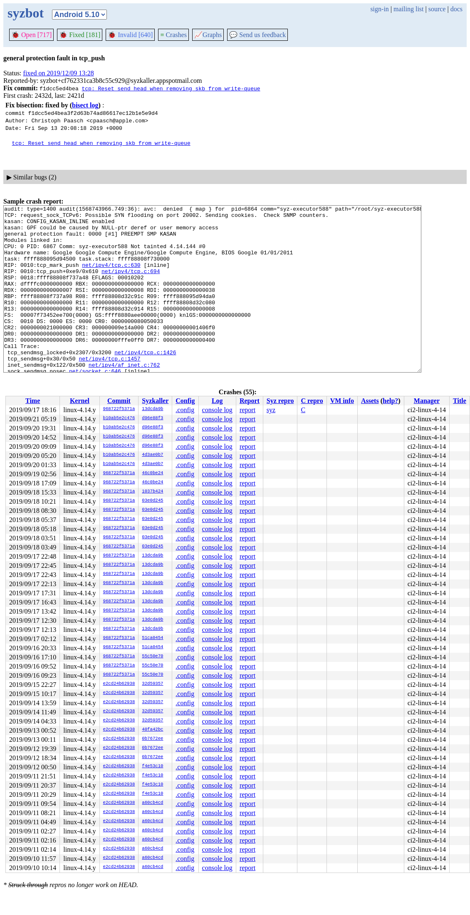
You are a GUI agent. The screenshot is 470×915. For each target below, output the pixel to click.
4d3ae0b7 (152, 455)
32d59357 (152, 684)
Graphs (208, 34)
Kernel (79, 400)
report (247, 409)
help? (390, 400)
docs (456, 8)
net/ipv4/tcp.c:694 (130, 284)
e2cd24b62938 (119, 684)
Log (217, 400)
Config (185, 400)
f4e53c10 (152, 766)
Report (250, 400)
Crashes (173, 34)
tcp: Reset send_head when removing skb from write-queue (171, 88)
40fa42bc (152, 730)
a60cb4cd (152, 803)
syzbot (25, 12)
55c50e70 (152, 656)
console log (217, 409)
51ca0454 (152, 638)
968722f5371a (119, 409)
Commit (119, 400)
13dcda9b (152, 409)
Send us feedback (257, 34)
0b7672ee (152, 739)
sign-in (379, 8)
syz (271, 409)
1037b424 (152, 492)
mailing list (408, 8)
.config (185, 409)
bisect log (85, 105)
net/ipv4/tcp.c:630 (111, 277)
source (437, 8)
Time (32, 400)
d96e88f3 (152, 418)
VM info (342, 400)
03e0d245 (152, 501)
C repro (312, 400)
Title (459, 400)
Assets (370, 400)
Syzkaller (155, 400)
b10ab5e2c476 (119, 418)
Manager (427, 400)
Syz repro (280, 400)
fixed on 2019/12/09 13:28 (58, 73)
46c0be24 (152, 473)
